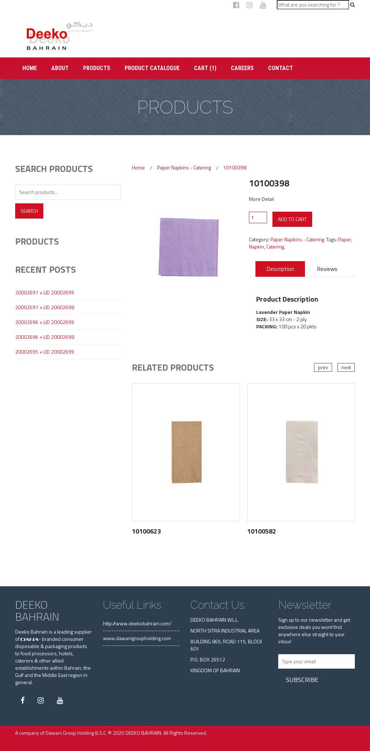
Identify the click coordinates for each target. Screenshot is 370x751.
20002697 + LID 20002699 (44, 292)
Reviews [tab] (327, 268)
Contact (280, 68)
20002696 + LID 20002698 (44, 337)
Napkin (256, 246)
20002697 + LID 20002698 (44, 307)
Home (29, 68)
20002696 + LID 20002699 (44, 322)
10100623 (146, 531)
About (60, 68)
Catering (275, 246)
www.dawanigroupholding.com (137, 638)
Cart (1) (205, 68)
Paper (344, 239)
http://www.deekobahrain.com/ (137, 623)
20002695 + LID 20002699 (44, 351)
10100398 (234, 167)
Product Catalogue (152, 68)
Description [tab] (280, 268)
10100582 (261, 531)
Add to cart (292, 219)
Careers (242, 68)
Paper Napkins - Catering (184, 167)
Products (96, 68)
